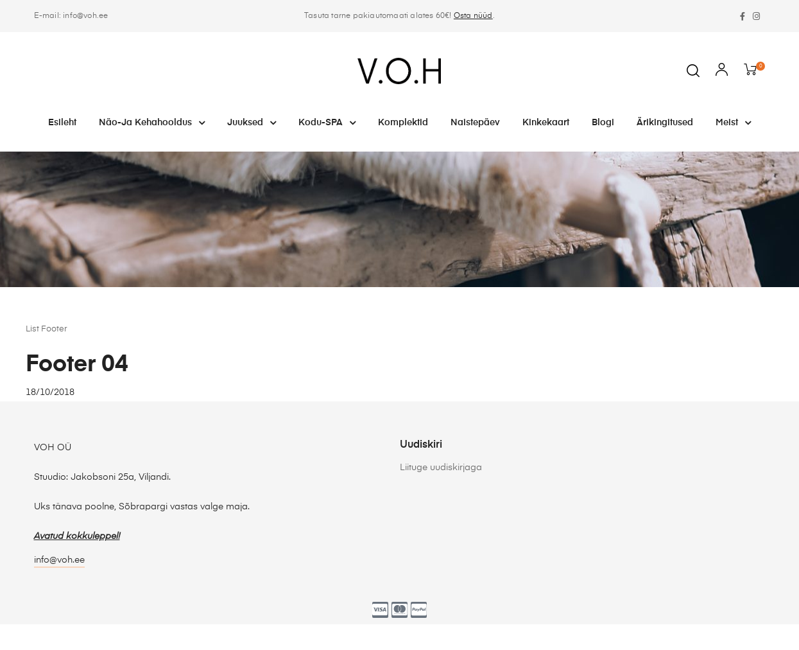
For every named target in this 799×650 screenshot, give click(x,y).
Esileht (62, 122)
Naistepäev (475, 122)
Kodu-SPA (327, 123)
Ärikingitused (665, 122)
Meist (733, 123)
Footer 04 (77, 364)
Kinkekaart (545, 122)
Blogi (603, 122)
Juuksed (251, 123)
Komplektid (403, 122)
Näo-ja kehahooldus (152, 123)
